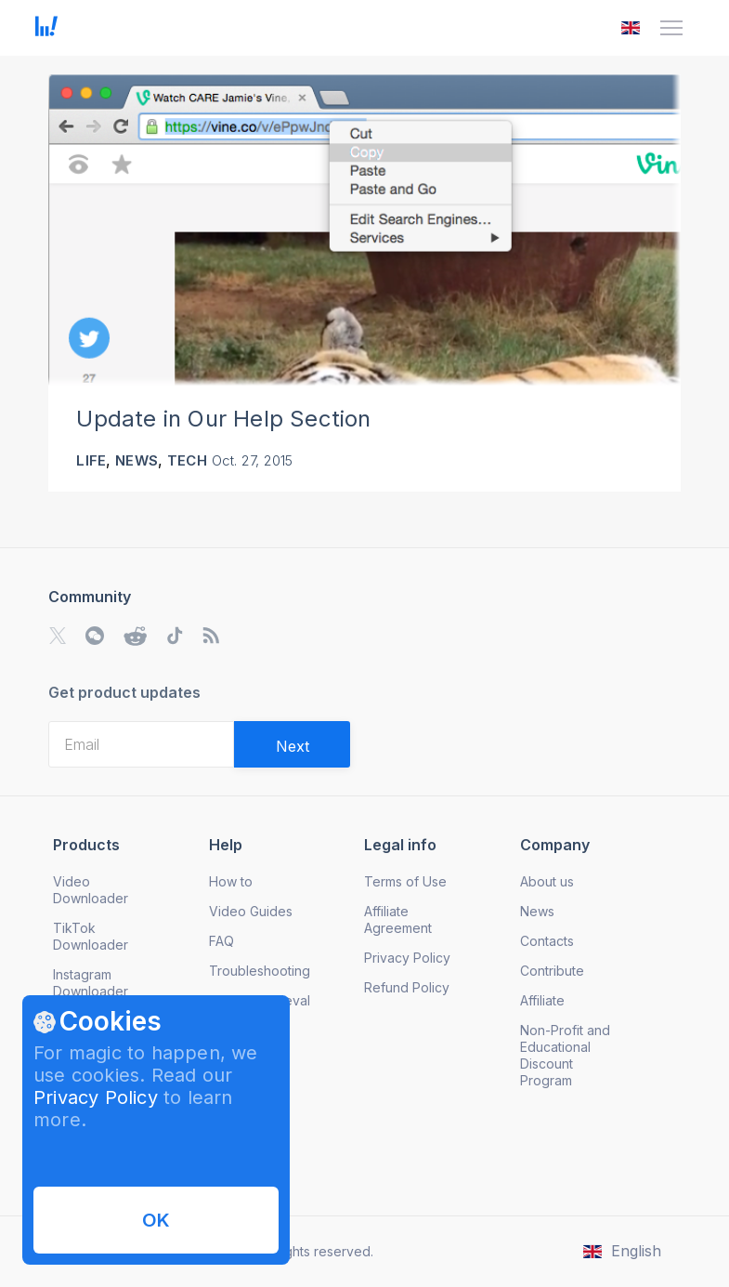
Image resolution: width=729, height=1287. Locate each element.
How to (231, 881)
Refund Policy (406, 987)
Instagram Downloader (90, 982)
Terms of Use (405, 881)
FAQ (221, 941)
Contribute (552, 970)
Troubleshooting (259, 970)
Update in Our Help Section (223, 418)
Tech (187, 460)
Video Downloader (90, 889)
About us (547, 881)
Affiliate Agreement (398, 919)
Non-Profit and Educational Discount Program (565, 1055)
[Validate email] (292, 744)
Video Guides (251, 911)
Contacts (547, 941)
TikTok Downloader (90, 936)
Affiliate (542, 1000)
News (136, 460)
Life (91, 460)
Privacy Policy (95, 1097)
